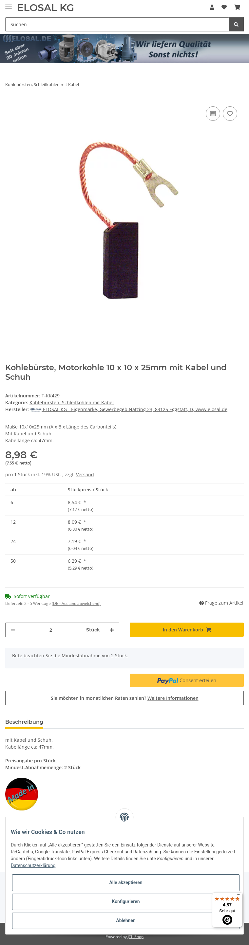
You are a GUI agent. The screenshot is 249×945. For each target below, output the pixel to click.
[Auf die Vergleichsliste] (213, 113)
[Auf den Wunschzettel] (230, 113)
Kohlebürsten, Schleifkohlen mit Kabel (71, 402)
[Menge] (51, 630)
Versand (85, 474)
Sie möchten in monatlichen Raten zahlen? (125, 698)
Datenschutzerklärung (33, 865)
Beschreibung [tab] (24, 722)
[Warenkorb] (237, 7)
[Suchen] (117, 24)
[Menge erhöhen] (112, 630)
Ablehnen (125, 920)
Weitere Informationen (173, 698)
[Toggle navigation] (8, 4)
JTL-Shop (136, 936)
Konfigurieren (126, 901)
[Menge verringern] (13, 630)
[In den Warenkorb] (187, 630)
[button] (212, 7)
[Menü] (238, 896)
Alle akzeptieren (125, 882)
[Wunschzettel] (224, 7)
